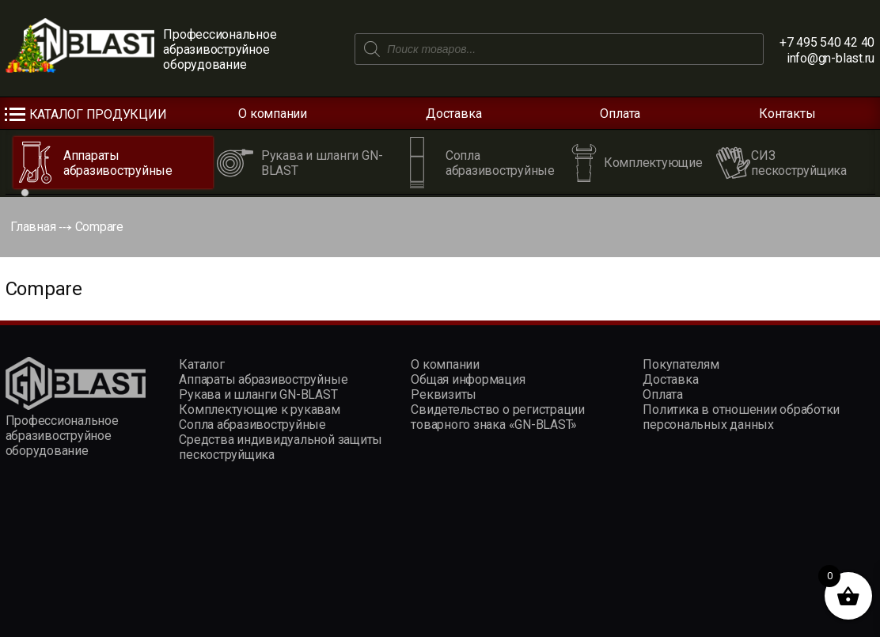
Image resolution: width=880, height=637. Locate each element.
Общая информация (468, 379)
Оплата (620, 113)
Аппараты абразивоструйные (263, 379)
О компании (272, 113)
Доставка (453, 113)
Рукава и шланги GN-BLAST (258, 394)
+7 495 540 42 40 (826, 42)
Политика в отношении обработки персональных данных (741, 417)
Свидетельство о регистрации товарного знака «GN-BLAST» (498, 417)
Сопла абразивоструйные (252, 424)
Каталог (201, 364)
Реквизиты (443, 394)
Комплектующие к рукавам (259, 409)
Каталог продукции (98, 114)
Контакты (787, 113)
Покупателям (681, 364)
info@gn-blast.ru (830, 58)
